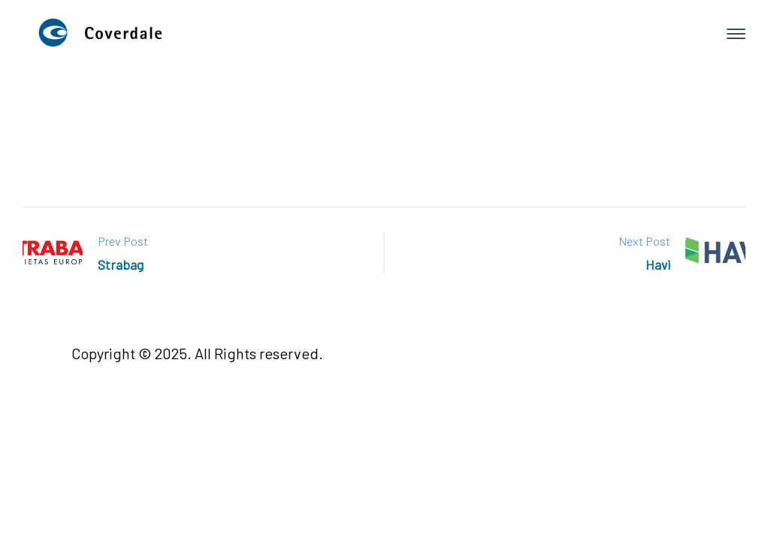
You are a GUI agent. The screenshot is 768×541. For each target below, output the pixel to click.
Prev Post (123, 241)
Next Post (644, 241)
